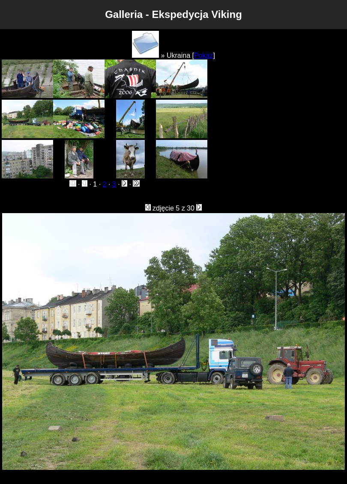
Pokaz (203, 55)
